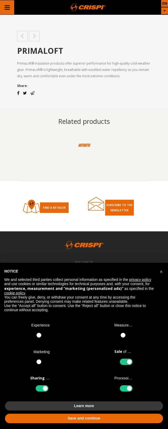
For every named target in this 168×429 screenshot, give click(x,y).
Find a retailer (54, 207)
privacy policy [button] (140, 279)
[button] (161, 271)
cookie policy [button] (14, 293)
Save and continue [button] (84, 418)
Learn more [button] (84, 406)
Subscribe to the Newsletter (119, 207)
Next (155, 150)
